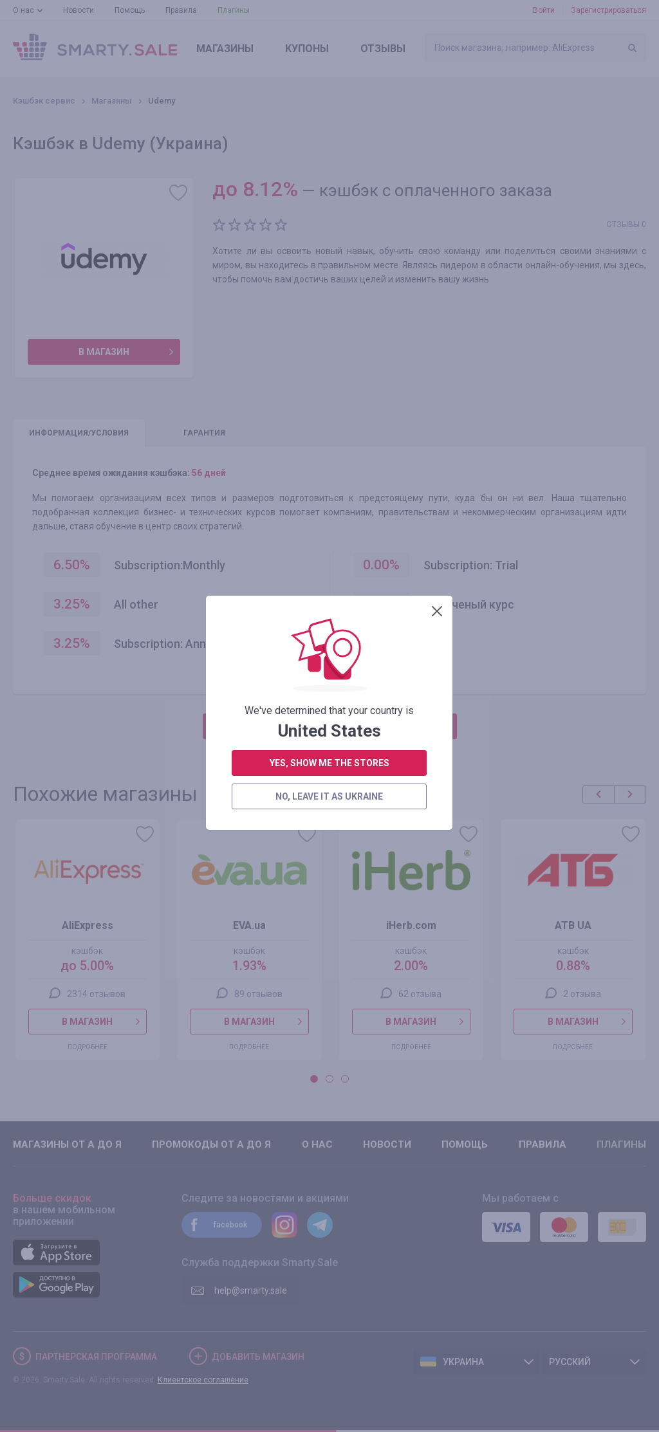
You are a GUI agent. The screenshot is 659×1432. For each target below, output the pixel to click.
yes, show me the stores (329, 336)
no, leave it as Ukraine (329, 370)
